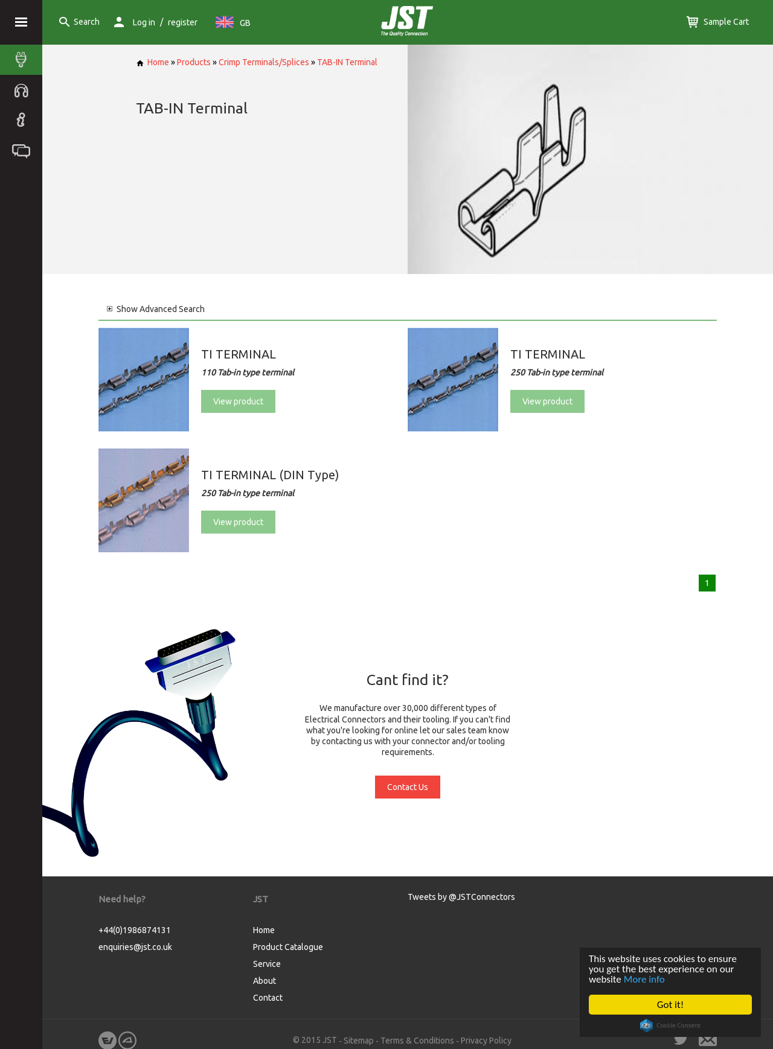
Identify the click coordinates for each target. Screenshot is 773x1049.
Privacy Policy (486, 1040)
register (182, 22)
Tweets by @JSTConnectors (461, 897)
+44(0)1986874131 (134, 930)
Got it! (670, 1004)
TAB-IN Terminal (347, 62)
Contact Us (407, 787)
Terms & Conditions (417, 1040)
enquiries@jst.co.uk (135, 947)
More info (644, 979)
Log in (144, 22)
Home (152, 62)
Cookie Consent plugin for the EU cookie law (670, 1025)
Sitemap (359, 1040)
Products (194, 62)
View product (238, 401)
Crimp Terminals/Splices (264, 62)
